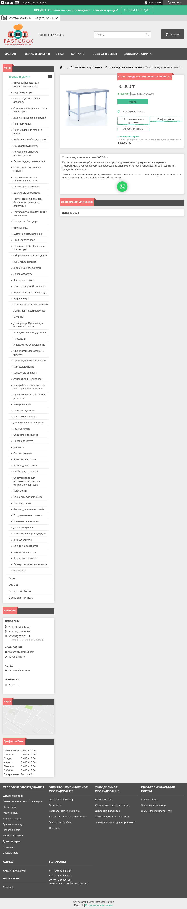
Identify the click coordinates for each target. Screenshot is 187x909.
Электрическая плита (153, 805)
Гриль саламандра (13, 824)
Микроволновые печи (25, 552)
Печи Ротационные (24, 410)
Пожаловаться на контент (99, 905)
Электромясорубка (60, 822)
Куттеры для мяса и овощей (29, 360)
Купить (132, 101)
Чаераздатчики (22, 503)
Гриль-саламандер (24, 239)
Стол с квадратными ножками (123, 67)
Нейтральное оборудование (29, 139)
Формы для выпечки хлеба (28, 509)
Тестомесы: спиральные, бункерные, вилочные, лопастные (27, 202)
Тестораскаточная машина (64, 810)
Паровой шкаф (11, 829)
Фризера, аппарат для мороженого (115, 822)
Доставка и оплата (138, 54)
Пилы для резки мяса (25, 145)
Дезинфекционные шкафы (28, 422)
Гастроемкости (21, 428)
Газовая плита (149, 799)
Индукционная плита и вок (156, 810)
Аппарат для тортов (24, 459)
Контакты (78, 54)
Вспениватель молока (26, 521)
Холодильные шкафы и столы (112, 805)
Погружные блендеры (25, 221)
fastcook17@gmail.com (21, 652)
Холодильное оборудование (29, 332)
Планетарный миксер (61, 799)
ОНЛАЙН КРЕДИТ (137, 10)
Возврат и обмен (105, 54)
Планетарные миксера (26, 186)
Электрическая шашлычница (30, 564)
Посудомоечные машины (27, 515)
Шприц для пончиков (25, 558)
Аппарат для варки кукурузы (29, 533)
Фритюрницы (20, 227)
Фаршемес (19, 570)
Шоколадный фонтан (25, 465)
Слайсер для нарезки (25, 471)
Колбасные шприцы (24, 372)
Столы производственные (87, 67)
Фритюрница (10, 812)
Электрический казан (25, 546)
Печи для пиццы (22, 123)
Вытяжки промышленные (27, 233)
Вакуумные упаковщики (27, 192)
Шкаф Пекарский (13, 795)
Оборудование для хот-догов (30, 255)
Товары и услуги (35, 54)
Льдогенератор (103, 799)
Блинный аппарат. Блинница (29, 292)
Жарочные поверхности (27, 267)
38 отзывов (155, 2)
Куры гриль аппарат (24, 261)
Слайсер (54, 828)
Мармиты (18, 447)
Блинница (8, 847)
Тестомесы (55, 805)
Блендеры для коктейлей (27, 496)
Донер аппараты (22, 274)
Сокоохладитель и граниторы (112, 816)
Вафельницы (20, 298)
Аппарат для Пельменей (27, 378)
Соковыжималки (22, 453)
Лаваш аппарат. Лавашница (29, 286)
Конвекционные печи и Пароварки (22, 801)
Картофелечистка (23, 366)
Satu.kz (110, 902)
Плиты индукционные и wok (29, 161)
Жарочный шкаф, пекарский (29, 117)
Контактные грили (23, 280)
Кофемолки (20, 490)
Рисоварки (19, 338)
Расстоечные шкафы (25, 416)
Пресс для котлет (23, 440)
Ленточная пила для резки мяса (67, 816)
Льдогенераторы (22, 92)
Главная (10, 54)
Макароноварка (22, 404)
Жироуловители (22, 539)
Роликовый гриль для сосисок (30, 304)
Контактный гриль (13, 835)
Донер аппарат (11, 841)
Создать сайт (29, 2)
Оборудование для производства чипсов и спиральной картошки (26, 481)
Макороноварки (12, 818)
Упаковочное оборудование (29, 344)
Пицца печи (9, 807)
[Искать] (147, 34)
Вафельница (10, 852)
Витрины (18, 316)
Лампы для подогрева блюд (29, 310)
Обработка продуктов (25, 434)
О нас (60, 54)
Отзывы (14, 584)
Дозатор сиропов (23, 527)
